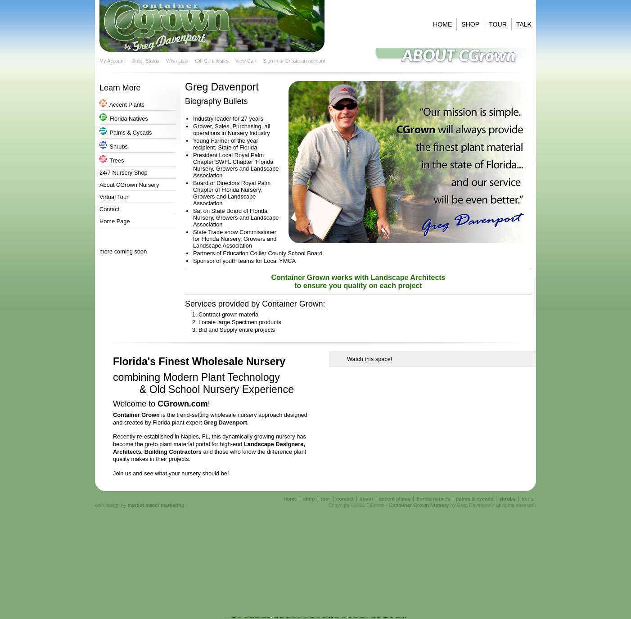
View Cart (246, 60)
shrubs (507, 499)
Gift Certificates (211, 60)
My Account (112, 60)
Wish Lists (177, 60)
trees (527, 499)
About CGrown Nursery (129, 184)
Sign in (270, 60)
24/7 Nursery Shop (123, 172)
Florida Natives (123, 118)
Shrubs (113, 146)
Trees (111, 160)
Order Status (145, 60)
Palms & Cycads (125, 132)
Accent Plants (121, 104)
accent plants (394, 499)
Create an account (305, 60)
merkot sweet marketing (156, 505)
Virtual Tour (113, 197)
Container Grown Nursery (419, 505)
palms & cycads (474, 499)
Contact (109, 209)
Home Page (114, 221)
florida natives (433, 499)
